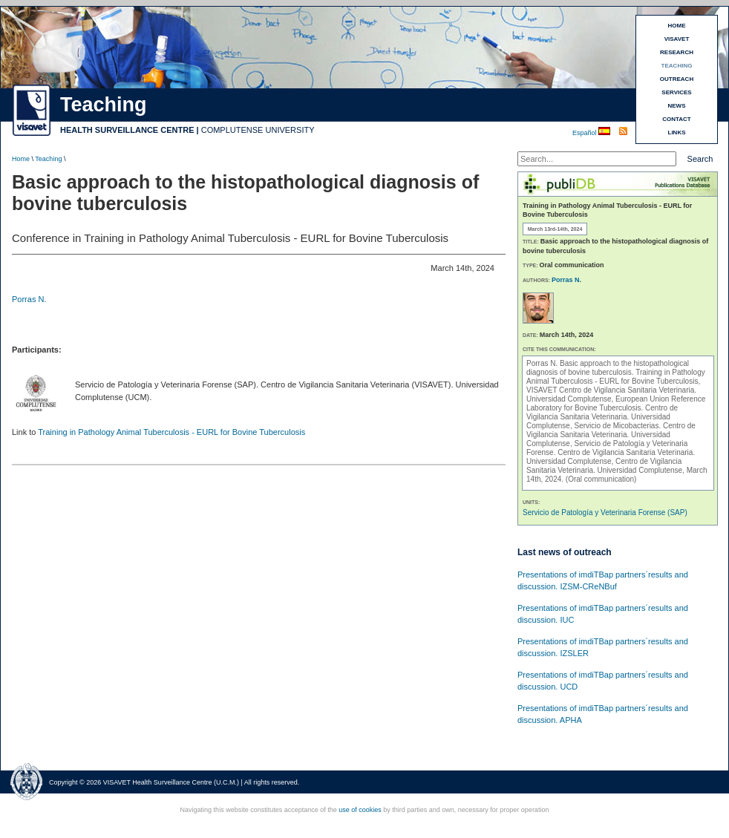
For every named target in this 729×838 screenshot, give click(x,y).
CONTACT (676, 119)
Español (585, 133)
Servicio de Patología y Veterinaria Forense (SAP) (605, 512)
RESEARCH (676, 52)
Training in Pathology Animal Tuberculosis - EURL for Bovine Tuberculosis (171, 432)
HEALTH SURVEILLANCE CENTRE (127, 129)
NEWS (677, 105)
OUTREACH (676, 79)
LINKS (677, 132)
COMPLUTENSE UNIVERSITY (258, 129)
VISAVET (677, 39)
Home (21, 159)
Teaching (48, 159)
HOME (677, 25)
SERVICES (676, 92)
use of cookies (360, 810)
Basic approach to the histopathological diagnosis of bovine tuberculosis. (607, 367)
